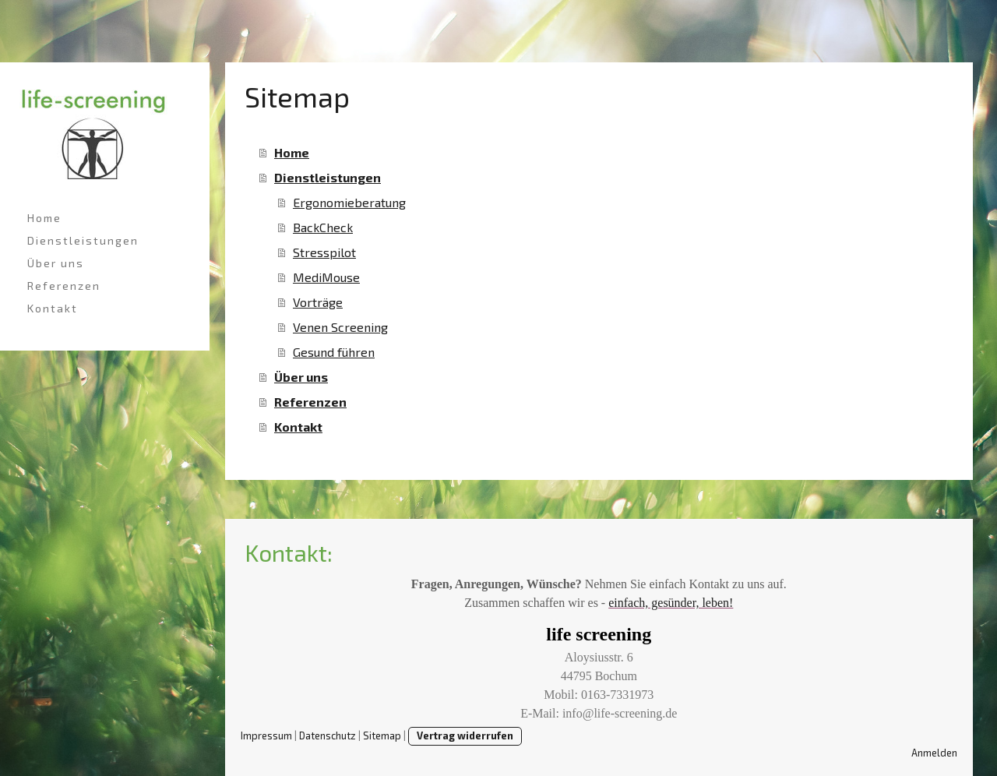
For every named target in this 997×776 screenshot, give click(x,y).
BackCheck (323, 227)
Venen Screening (340, 326)
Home (44, 217)
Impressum (266, 735)
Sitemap (382, 735)
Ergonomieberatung (349, 202)
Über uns (55, 263)
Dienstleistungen (83, 240)
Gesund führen (334, 351)
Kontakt (52, 308)
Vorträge (318, 302)
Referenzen (63, 285)
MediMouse (326, 277)
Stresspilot (324, 252)
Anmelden (934, 752)
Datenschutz (327, 735)
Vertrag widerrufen (465, 735)
